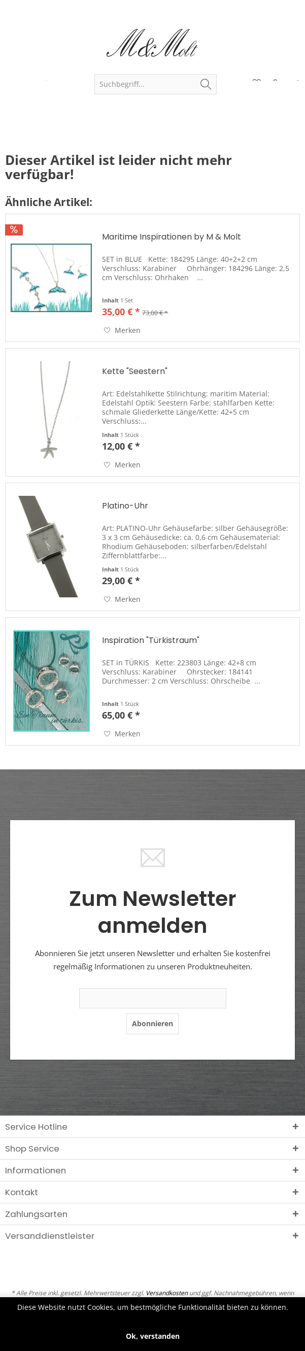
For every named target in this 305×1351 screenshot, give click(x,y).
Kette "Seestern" (134, 371)
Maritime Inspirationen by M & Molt (171, 237)
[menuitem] (155, 84)
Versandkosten (167, 1293)
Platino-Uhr (125, 506)
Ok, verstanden (153, 1336)
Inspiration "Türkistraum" (150, 640)
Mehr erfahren (152, 1317)
